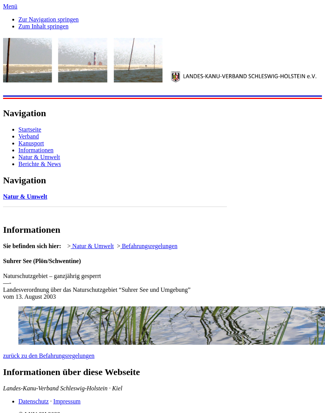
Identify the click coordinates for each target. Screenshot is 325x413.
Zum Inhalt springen (43, 26)
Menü (10, 6)
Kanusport (31, 143)
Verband (28, 136)
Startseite (29, 129)
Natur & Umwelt (39, 157)
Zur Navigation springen (48, 19)
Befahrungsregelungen (148, 246)
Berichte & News (39, 164)
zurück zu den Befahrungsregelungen (49, 355)
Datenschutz (33, 401)
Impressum (66, 401)
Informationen (36, 150)
